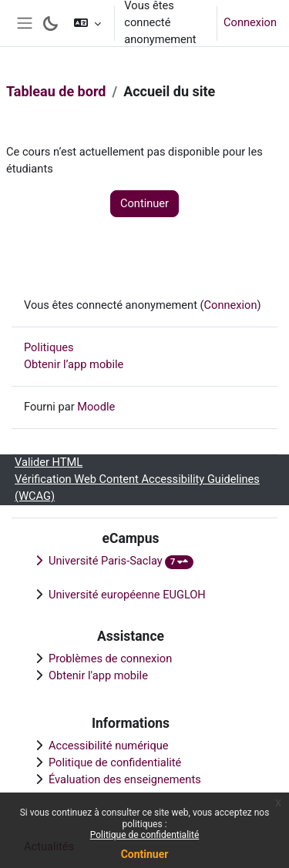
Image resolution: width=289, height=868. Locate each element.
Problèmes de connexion (110, 658)
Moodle (96, 407)
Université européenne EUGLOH (127, 595)
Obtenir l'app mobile (98, 675)
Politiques (49, 347)
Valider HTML (48, 462)
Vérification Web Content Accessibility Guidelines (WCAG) (137, 487)
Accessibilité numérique (109, 745)
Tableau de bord (56, 91)
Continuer (145, 854)
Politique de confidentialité (145, 834)
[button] (87, 23)
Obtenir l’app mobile (73, 364)
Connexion (250, 22)
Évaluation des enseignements (125, 779)
